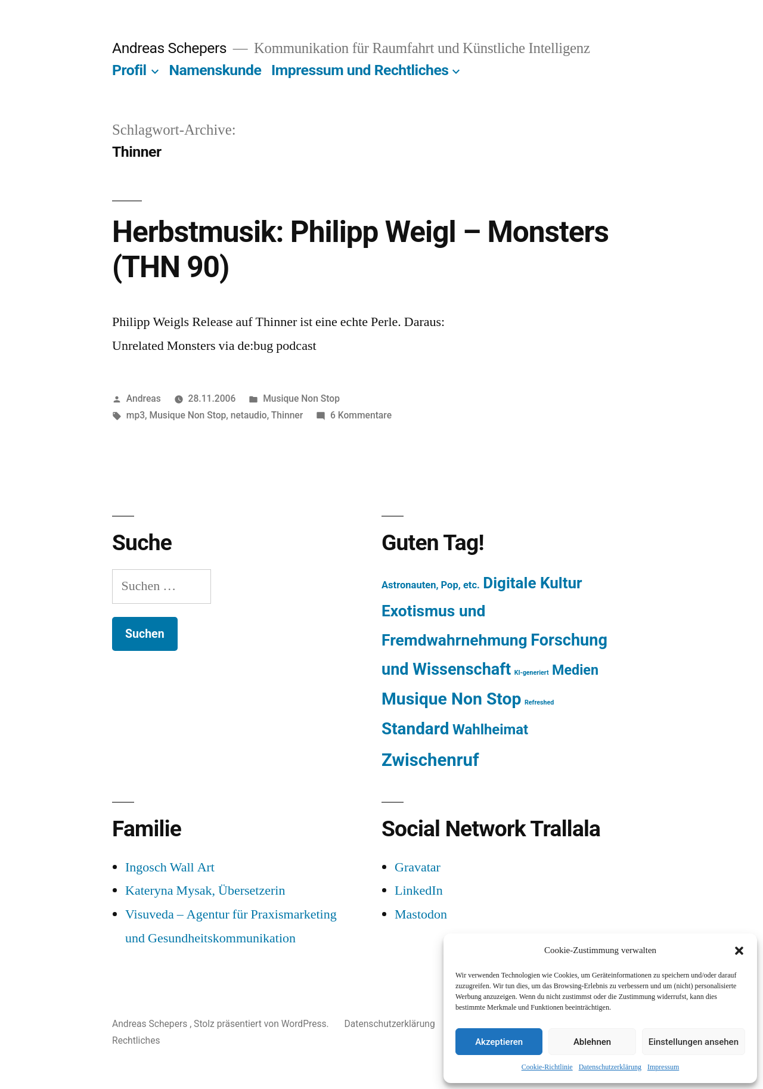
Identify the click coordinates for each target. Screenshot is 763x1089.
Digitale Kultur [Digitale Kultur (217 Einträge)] (532, 583)
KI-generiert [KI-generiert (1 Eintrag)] (531, 673)
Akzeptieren (499, 1042)
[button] (739, 951)
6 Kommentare (361, 415)
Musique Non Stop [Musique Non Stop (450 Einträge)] (452, 699)
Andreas (143, 398)
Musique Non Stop (301, 398)
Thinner (287, 415)
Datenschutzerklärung (610, 1067)
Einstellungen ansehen (694, 1042)
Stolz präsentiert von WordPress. (262, 1023)
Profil (129, 70)
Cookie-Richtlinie (547, 1067)
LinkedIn (419, 890)
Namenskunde (215, 70)
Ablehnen (592, 1042)
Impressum (663, 1067)
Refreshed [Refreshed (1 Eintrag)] (539, 702)
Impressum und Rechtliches (359, 70)
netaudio (249, 415)
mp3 (135, 415)
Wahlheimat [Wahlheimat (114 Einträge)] (490, 729)
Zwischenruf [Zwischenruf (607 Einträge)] (430, 760)
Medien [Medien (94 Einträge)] (575, 670)
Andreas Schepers (171, 48)
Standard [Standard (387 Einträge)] (415, 729)
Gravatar (418, 867)
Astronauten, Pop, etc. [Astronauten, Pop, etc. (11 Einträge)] (431, 585)
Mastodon (421, 914)
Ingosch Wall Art (170, 867)
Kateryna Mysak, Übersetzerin (205, 890)
